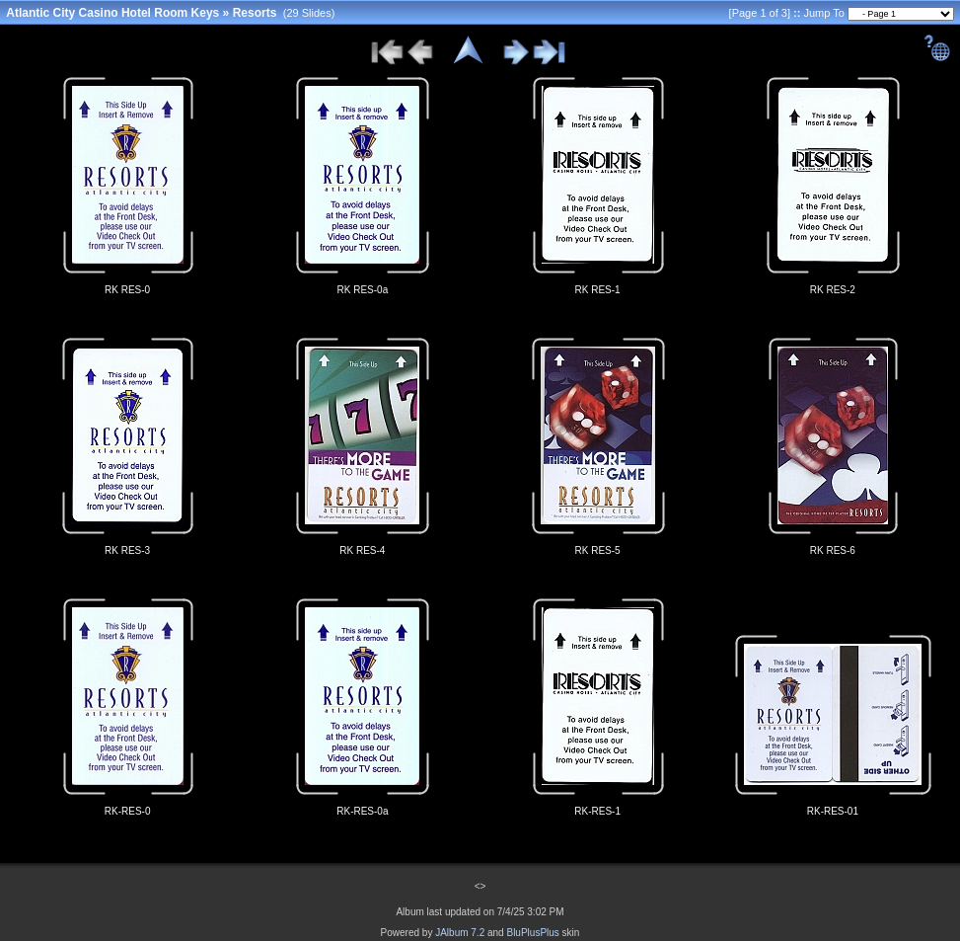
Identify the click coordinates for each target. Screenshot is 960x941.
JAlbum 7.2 (459, 932)
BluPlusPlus (532, 932)
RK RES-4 (362, 550)
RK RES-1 (598, 289)
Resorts (255, 13)
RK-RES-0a (362, 811)
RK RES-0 (127, 289)
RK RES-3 (127, 550)
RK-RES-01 (832, 811)
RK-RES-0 (128, 811)
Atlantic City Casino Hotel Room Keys (112, 13)
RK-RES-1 (597, 811)
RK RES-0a (363, 289)
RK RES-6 (832, 550)
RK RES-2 (832, 289)
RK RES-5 (598, 550)
